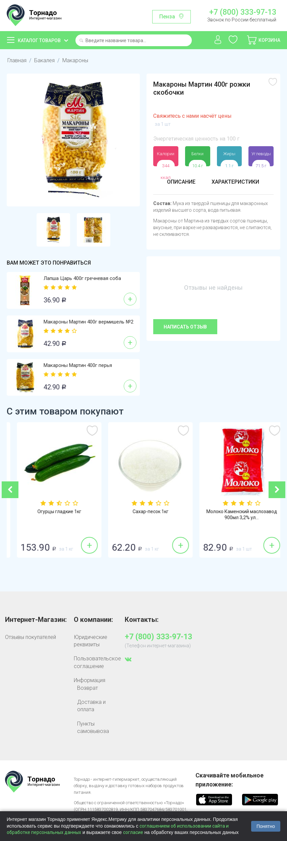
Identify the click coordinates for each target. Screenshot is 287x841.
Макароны (75, 60)
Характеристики (235, 182)
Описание (181, 182)
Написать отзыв (185, 327)
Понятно (265, 826)
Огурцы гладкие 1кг (144, 511)
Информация (89, 680)
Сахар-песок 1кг (235, 511)
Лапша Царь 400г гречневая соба (82, 278)
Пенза (167, 16)
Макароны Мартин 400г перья (78, 365)
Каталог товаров (39, 40)
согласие (133, 832)
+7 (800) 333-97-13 (242, 12)
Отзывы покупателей (30, 637)
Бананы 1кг (52, 511)
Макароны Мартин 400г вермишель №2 (88, 322)
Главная (16, 60)
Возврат (87, 688)
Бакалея (44, 60)
